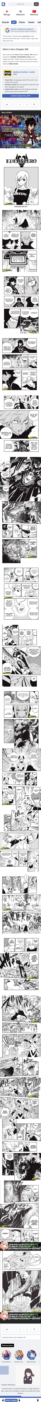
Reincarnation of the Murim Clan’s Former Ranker (32, 1362)
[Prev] (20, 104)
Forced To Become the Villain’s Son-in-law (19, 1362)
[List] (7, 104)
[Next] (27, 104)
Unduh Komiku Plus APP (20, 96)
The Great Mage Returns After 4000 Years (7, 1362)
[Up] (34, 104)
